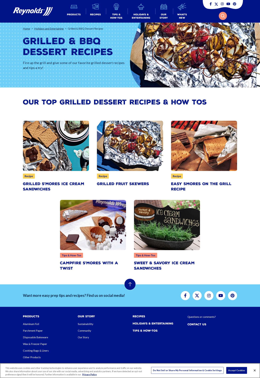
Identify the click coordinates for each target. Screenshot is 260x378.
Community (84, 330)
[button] (73, 11)
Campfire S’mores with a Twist (89, 266)
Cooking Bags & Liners (36, 350)
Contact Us (197, 324)
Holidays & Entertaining (153, 323)
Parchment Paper (33, 330)
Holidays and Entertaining (49, 28)
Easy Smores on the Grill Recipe (201, 186)
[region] (130, 370)
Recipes (139, 316)
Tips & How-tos (145, 330)
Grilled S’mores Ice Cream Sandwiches (53, 186)
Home (26, 28)
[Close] (254, 370)
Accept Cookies (236, 370)
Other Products (32, 357)
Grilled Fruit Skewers (123, 184)
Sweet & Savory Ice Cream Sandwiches (164, 266)
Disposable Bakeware (35, 337)
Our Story (83, 337)
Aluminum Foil (31, 323)
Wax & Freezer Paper (35, 343)
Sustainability (85, 323)
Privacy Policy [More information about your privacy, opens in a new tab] (89, 374)
